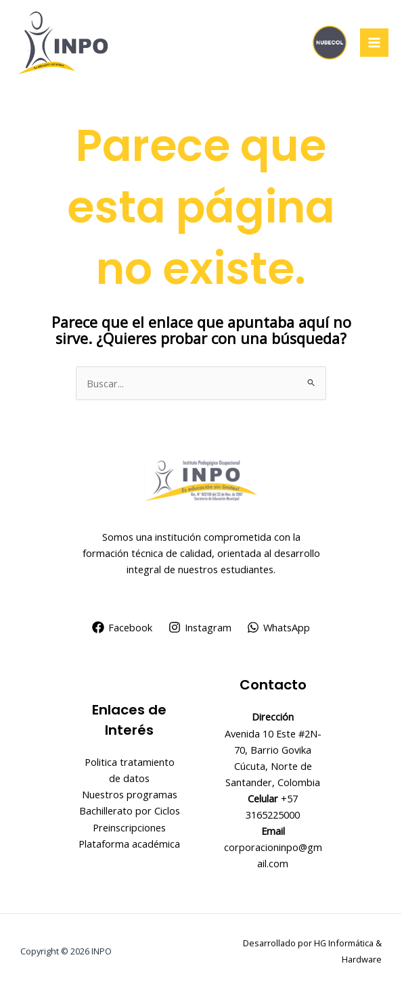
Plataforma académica (129, 843)
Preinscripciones (129, 827)
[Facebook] (122, 627)
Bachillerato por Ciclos (129, 810)
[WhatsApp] (278, 627)
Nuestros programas (129, 794)
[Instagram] (200, 627)
